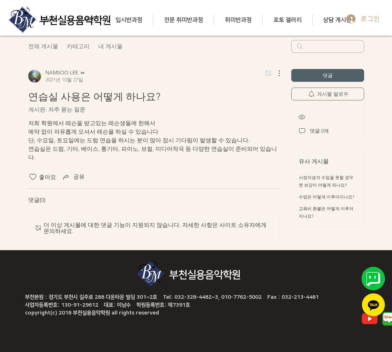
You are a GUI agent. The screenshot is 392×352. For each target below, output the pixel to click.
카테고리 (78, 46)
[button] (85, 20)
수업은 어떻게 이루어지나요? (326, 196)
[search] (327, 46)
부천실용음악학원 (205, 275)
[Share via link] (73, 177)
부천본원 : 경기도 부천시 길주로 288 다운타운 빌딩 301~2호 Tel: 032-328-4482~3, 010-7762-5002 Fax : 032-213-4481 (172, 297)
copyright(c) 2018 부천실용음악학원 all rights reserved (92, 313)
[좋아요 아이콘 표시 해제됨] (33, 177)
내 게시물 (110, 46)
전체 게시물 (43, 46)
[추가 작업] (275, 73)
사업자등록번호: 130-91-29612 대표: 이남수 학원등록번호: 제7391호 (107, 305)
